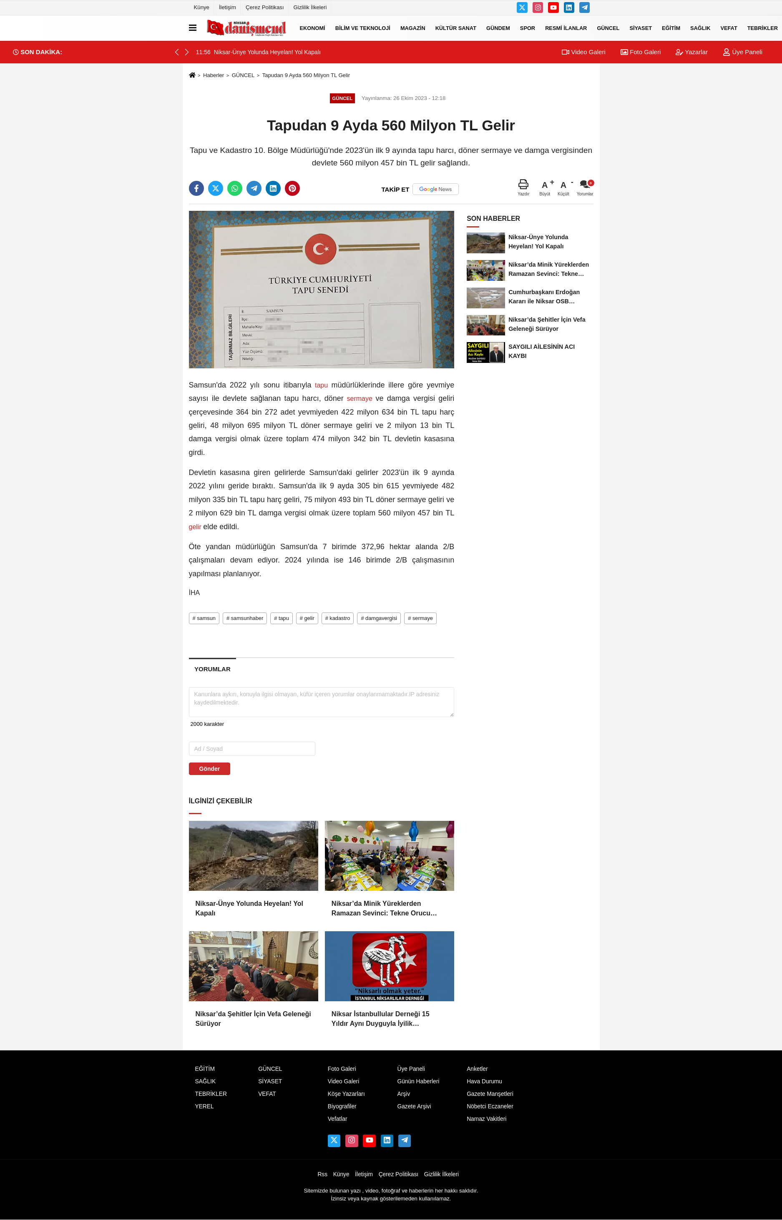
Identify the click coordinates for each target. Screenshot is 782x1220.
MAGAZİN (412, 28)
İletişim (227, 7)
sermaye (360, 398)
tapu (322, 385)
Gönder (209, 768)
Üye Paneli (742, 51)
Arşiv (403, 1094)
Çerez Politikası (265, 7)
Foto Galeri (641, 51)
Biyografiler (342, 1106)
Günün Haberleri (418, 1081)
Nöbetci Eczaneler (490, 1106)
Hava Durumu (484, 1081)
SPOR (527, 28)
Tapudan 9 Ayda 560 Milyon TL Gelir (306, 75)
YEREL (204, 1106)
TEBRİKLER (211, 1094)
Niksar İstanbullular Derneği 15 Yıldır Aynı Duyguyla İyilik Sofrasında (381, 1019)
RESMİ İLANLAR (566, 28)
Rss (322, 1174)
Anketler (477, 1069)
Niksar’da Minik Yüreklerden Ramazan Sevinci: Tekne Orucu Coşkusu (381, 909)
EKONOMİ (312, 28)
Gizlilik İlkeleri (310, 7)
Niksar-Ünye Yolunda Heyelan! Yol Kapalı (249, 908)
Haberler (213, 75)
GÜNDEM (498, 28)
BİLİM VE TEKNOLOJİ (362, 28)
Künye (201, 7)
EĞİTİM (671, 28)
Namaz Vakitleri (486, 1119)
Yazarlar (692, 51)
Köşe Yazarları (346, 1094)
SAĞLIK (700, 28)
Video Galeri (583, 51)
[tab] (212, 669)
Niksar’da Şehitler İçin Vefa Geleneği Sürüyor (253, 1018)
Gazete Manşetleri (490, 1094)
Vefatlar (337, 1119)
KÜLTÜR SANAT (455, 28)
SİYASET (640, 28)
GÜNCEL (608, 28)
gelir (196, 526)
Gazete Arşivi (414, 1106)
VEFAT (728, 28)
